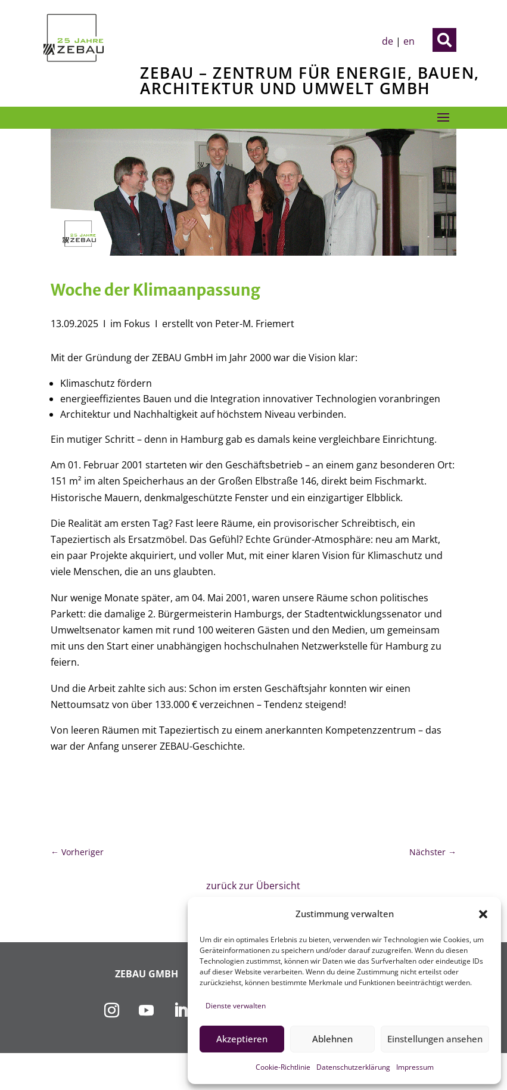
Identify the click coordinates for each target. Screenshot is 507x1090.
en (409, 41)
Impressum (415, 1067)
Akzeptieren (242, 1039)
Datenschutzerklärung (353, 1067)
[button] (483, 914)
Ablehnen (332, 1039)
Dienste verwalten (236, 1006)
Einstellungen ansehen (435, 1039)
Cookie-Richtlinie (283, 1067)
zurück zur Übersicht (253, 885)
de (387, 41)
